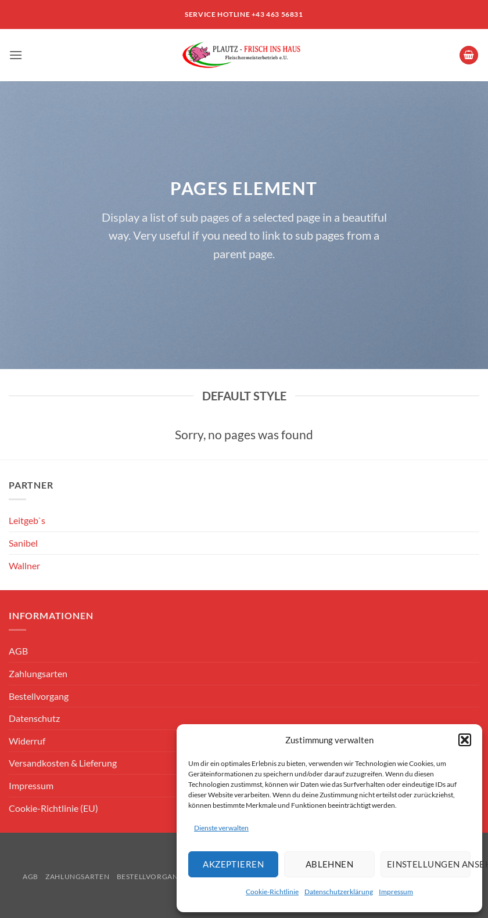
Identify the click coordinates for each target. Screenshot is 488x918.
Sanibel (23, 542)
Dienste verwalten (221, 827)
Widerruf (27, 740)
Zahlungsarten (38, 673)
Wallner (24, 565)
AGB (18, 650)
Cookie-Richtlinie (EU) (53, 808)
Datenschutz (34, 718)
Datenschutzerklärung (338, 891)
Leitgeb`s (27, 520)
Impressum (396, 891)
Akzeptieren (233, 864)
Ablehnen (330, 864)
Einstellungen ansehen (429, 864)
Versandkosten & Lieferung (63, 762)
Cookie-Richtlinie (272, 891)
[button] (465, 740)
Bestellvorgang (39, 696)
